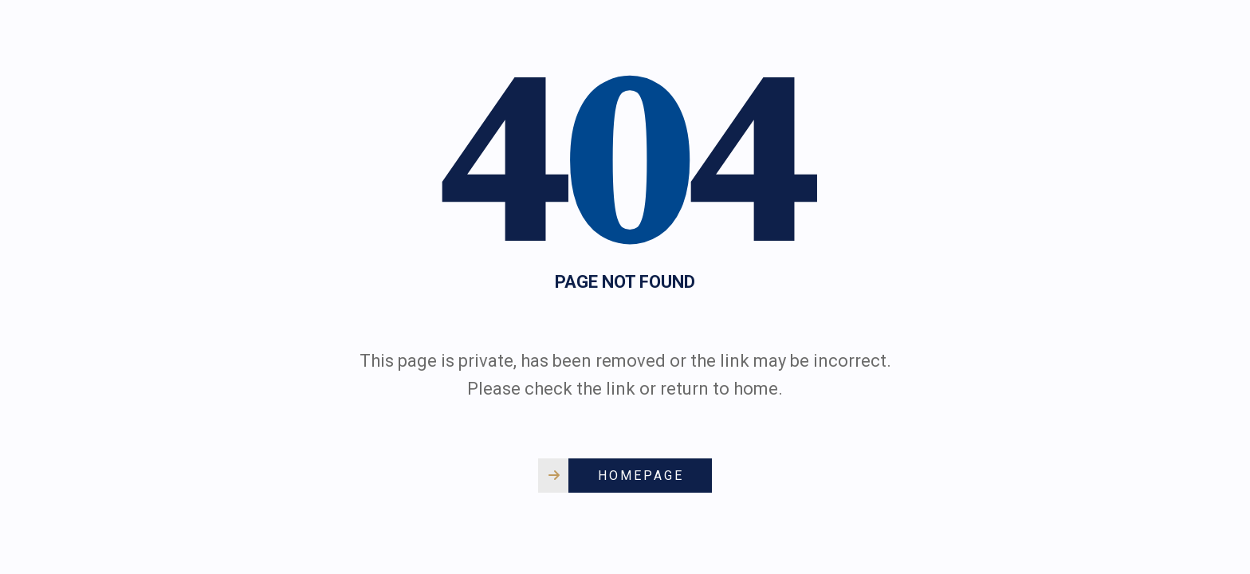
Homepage (641, 475)
